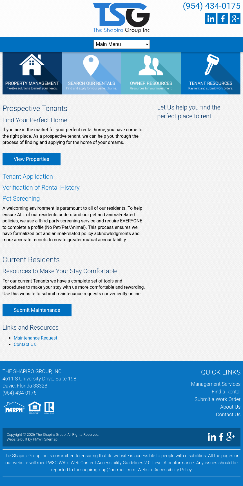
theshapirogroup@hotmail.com (104, 469)
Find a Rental (226, 392)
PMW (37, 439)
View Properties (31, 159)
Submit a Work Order (217, 399)
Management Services (215, 384)
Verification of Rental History (41, 187)
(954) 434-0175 (211, 6)
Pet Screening (21, 198)
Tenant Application (28, 176)
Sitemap (50, 439)
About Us (230, 407)
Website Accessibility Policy (164, 469)
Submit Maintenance (37, 310)
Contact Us (25, 344)
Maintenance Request (35, 338)
